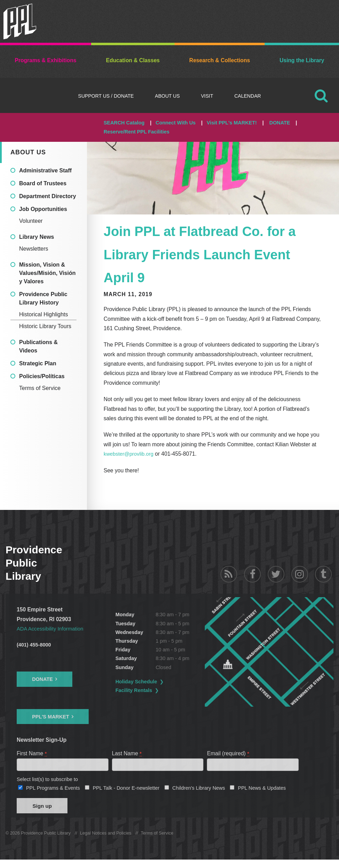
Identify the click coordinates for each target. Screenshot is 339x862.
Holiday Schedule (155, 681)
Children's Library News (198, 789)
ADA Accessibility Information (52, 629)
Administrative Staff (45, 170)
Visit (207, 96)
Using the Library (302, 60)
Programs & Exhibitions (45, 60)
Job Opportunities (43, 209)
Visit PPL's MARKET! (232, 122)
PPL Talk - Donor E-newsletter (126, 789)
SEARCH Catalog (124, 122)
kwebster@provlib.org (130, 454)
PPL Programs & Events (53, 789)
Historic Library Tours (45, 326)
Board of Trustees (42, 183)
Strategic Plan (37, 363)
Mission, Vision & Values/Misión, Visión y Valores (47, 273)
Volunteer (31, 221)
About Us (167, 96)
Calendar (247, 96)
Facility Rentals (152, 690)
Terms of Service (39, 388)
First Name (32, 753)
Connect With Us (176, 122)
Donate (42, 679)
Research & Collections (219, 60)
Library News (36, 237)
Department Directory (47, 196)
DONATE (279, 122)
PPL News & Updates (262, 789)
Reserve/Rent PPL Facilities (136, 132)
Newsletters (33, 249)
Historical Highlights (43, 314)
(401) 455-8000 (34, 644)
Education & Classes (133, 60)
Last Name (127, 753)
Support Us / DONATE (106, 96)
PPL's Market (50, 716)
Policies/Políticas (42, 376)
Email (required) (228, 753)
